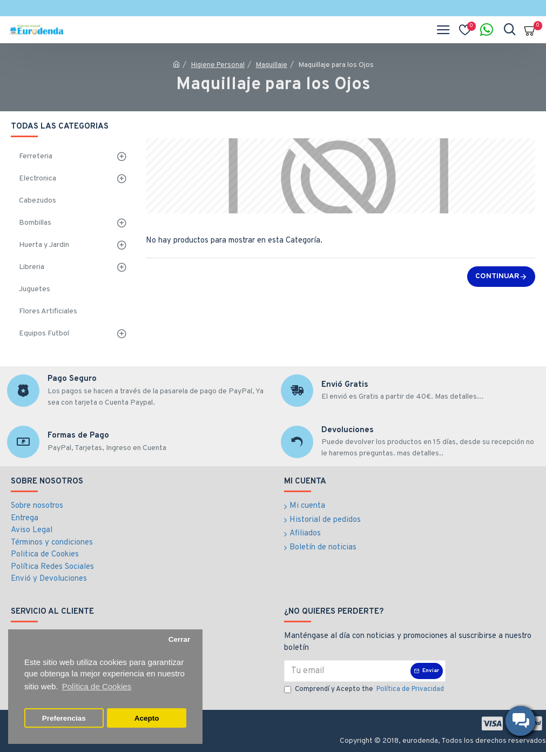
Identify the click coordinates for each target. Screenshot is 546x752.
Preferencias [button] (64, 718)
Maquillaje (271, 65)
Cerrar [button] (179, 639)
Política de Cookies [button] (96, 686)
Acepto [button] (146, 718)
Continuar (497, 276)
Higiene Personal (218, 65)
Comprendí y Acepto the (365, 689)
